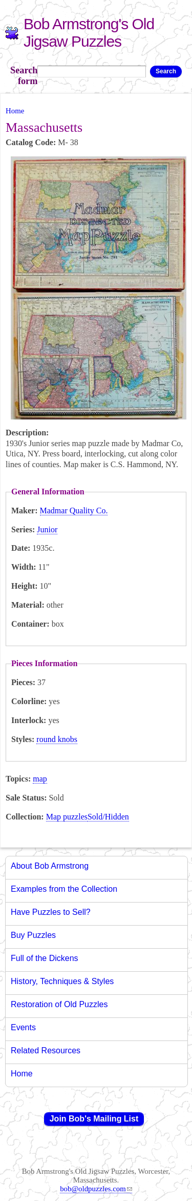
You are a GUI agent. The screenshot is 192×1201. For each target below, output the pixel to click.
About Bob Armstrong (50, 866)
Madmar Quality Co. (74, 510)
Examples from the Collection (64, 889)
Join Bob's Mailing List (94, 1118)
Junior (47, 529)
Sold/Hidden (108, 816)
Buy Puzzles (33, 935)
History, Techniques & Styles (62, 981)
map (40, 778)
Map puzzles (67, 816)
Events (23, 1027)
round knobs (56, 739)
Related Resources (45, 1050)
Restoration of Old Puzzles (59, 1004)
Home (15, 111)
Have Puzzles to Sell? (51, 912)
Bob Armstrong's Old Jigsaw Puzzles (89, 32)
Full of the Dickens (44, 958)
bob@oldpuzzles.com (96, 1189)
